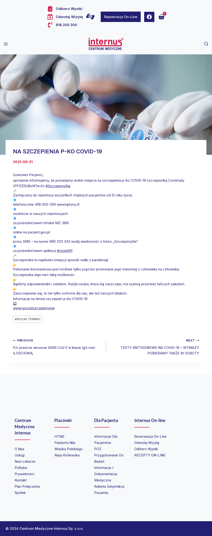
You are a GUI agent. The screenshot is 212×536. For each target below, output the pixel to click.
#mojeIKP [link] (65, 250)
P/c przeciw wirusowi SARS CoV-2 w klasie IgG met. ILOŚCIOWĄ (58, 346)
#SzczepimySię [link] (58, 186)
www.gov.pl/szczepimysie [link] (34, 308)
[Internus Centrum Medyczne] (106, 44)
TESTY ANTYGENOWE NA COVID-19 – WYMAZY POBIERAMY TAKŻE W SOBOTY (154, 346)
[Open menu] (5, 44)
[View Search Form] (206, 44)
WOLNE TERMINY (28, 319)
